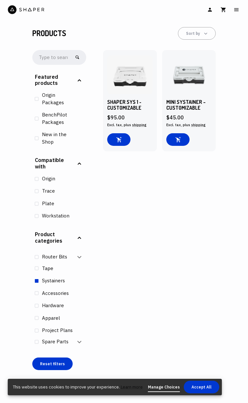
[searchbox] (53, 57)
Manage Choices (164, 387)
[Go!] (77, 57)
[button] (59, 80)
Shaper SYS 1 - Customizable (124, 105)
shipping (139, 125)
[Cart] (223, 10)
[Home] (65, 9)
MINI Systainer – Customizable (186, 105)
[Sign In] (209, 9)
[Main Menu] (236, 10)
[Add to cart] (118, 139)
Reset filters (52, 363)
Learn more (132, 387)
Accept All (201, 387)
